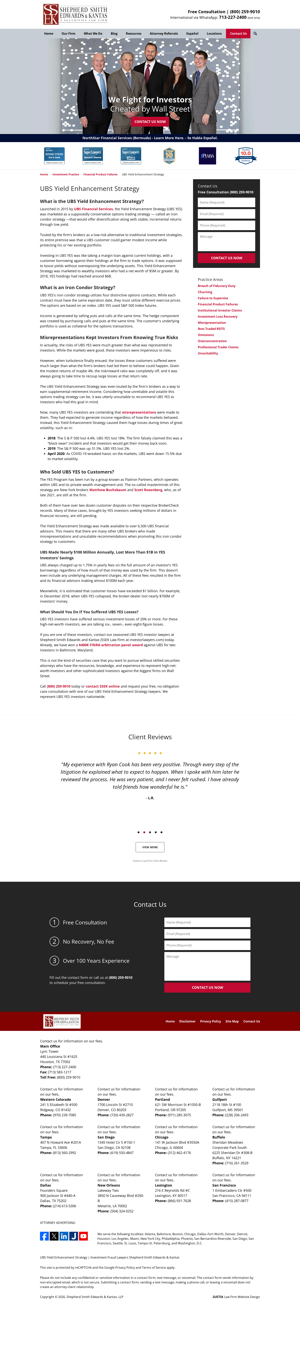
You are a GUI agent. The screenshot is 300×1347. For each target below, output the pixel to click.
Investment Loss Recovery (217, 316)
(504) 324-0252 (122, 1211)
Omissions (206, 335)
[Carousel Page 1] (138, 832)
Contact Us (238, 33)
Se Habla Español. (202, 138)
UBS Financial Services (93, 209)
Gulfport (219, 1099)
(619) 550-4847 (122, 1152)
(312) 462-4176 (179, 1152)
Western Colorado (55, 1099)
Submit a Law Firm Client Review (150, 860)
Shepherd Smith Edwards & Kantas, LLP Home (75, 14)
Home (48, 33)
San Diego (106, 1137)
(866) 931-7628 (179, 1200)
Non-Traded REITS (211, 329)
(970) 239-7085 (64, 1115)
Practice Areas (210, 279)
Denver (104, 1099)
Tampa (46, 1137)
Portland (162, 1099)
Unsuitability (208, 353)
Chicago (161, 1137)
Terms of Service (154, 1267)
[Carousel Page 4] (156, 832)
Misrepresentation (212, 323)
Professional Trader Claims (218, 347)
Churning (205, 292)
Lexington (163, 1185)
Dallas (45, 1185)
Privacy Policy (210, 1021)
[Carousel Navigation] (150, 832)
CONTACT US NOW (226, 258)
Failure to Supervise (213, 298)
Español (192, 33)
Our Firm (68, 33)
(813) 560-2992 (64, 1152)
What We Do (93, 33)
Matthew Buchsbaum (107, 489)
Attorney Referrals (164, 33)
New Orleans (109, 1185)
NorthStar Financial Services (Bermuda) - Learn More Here (132, 138)
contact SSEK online (103, 686)
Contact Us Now (150, 121)
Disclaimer (187, 1021)
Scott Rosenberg (148, 489)
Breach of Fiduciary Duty (217, 286)
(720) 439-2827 (122, 1115)
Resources (133, 33)
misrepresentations (139, 412)
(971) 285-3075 (179, 1115)
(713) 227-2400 (64, 1067)
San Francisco (224, 1185)
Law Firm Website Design (236, 1297)
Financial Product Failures (218, 304)
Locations (214, 33)
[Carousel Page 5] (161, 832)
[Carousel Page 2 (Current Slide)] (144, 832)
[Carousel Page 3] (150, 832)
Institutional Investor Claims (220, 310)
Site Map (232, 1021)
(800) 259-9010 (245, 11)
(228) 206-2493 (236, 1115)
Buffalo (218, 1137)
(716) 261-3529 (236, 1163)
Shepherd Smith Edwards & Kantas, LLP (95, 1297)
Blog (114, 33)
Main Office (50, 1046)
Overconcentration (212, 341)
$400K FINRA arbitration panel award (111, 645)
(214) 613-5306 (64, 1206)
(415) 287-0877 (236, 1200)
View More (150, 847)
